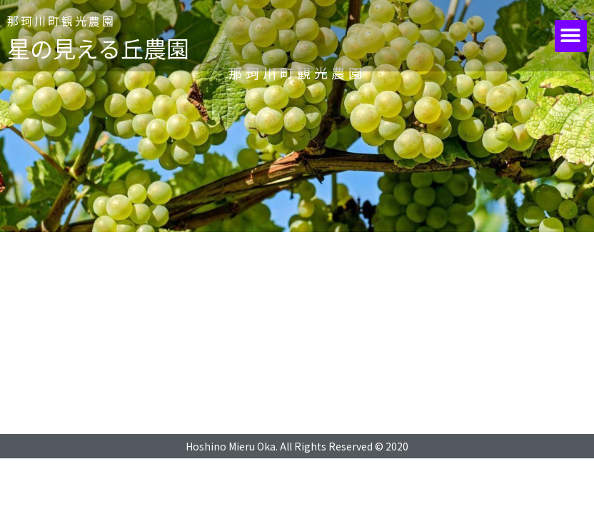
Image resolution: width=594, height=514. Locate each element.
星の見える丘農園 (98, 47)
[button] (571, 36)
